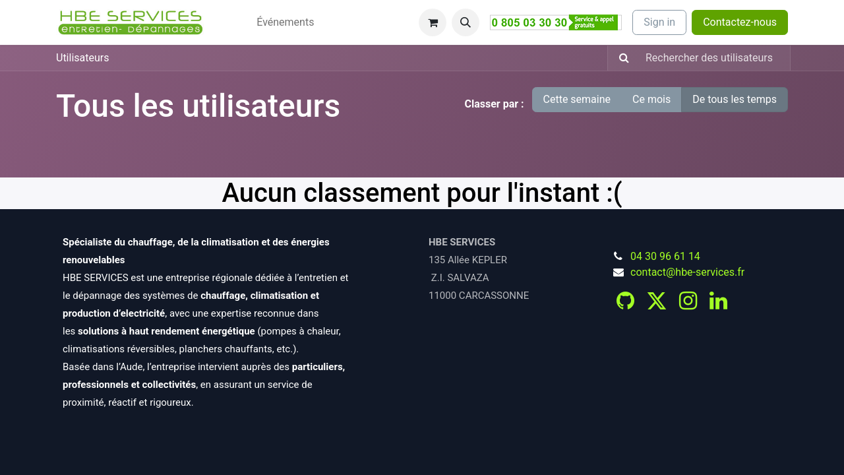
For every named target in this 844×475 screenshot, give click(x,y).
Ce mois (651, 99)
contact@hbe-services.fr (687, 272)
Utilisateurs (82, 57)
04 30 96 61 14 (665, 256)
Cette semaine (577, 99)
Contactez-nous (740, 22)
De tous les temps (734, 99)
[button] (465, 22)
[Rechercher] (620, 58)
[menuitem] (225, 14)
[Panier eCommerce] (432, 22)
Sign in (659, 22)
